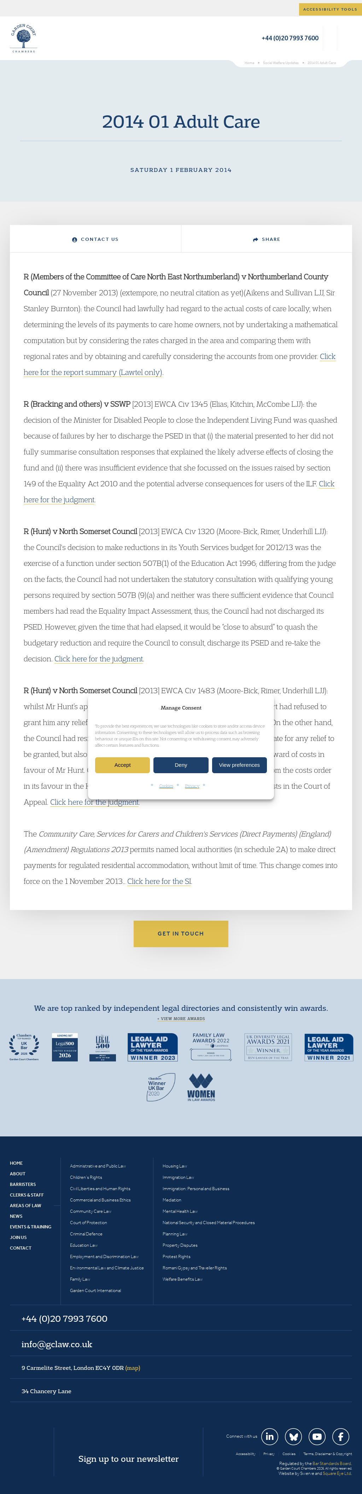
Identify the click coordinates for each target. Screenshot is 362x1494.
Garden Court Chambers (23, 38)
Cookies (166, 785)
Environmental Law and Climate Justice (107, 1267)
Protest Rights (177, 1256)
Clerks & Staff (27, 1195)
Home (16, 1163)
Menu (345, 38)
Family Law (80, 1279)
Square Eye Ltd (337, 1473)
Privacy (192, 785)
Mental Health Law (180, 1211)
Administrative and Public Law (98, 1166)
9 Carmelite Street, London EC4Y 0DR (81, 1367)
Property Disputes (180, 1245)
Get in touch (181, 933)
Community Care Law (90, 1211)
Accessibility (246, 1454)
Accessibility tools (330, 9)
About (17, 1173)
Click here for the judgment (98, 658)
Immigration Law (178, 1177)
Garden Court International (95, 1290)
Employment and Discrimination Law (104, 1256)
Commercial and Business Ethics (100, 1200)
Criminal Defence (86, 1234)
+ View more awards (181, 1018)
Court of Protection (88, 1222)
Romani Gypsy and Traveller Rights (195, 1267)
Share (267, 239)
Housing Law (175, 1166)
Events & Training (30, 1226)
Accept (123, 765)
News (16, 1216)
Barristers (23, 1184)
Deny (181, 765)
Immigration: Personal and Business (196, 1188)
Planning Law (175, 1234)
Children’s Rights (86, 1177)
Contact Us (95, 239)
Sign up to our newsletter (128, 1458)
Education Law (84, 1245)
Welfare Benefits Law (183, 1279)
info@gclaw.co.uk (57, 1344)
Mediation (172, 1200)
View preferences (239, 765)
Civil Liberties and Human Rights (100, 1188)
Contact (20, 1248)
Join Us (18, 1237)
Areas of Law (25, 1205)
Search (330, 38)
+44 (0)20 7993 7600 (290, 38)
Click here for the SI (159, 881)
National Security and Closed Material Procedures (209, 1222)
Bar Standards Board (332, 1463)
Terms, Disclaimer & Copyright (327, 1454)
